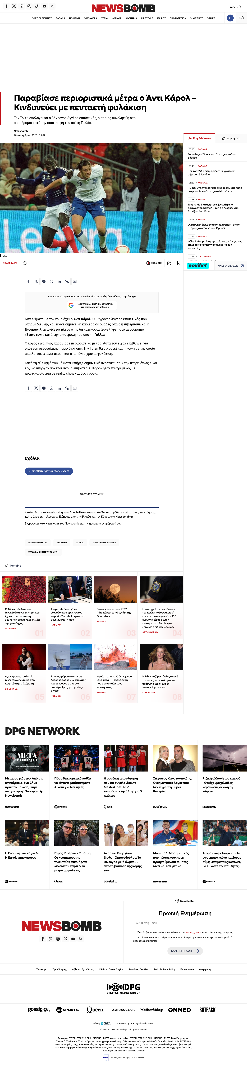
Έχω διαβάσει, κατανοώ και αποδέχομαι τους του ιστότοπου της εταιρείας (185, 932)
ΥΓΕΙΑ (104, 18)
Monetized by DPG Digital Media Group (135, 1023)
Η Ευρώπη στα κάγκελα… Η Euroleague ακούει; (24, 855)
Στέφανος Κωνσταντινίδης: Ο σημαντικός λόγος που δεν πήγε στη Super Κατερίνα (172, 784)
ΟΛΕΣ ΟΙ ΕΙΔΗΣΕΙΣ (42, 18)
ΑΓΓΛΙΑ (80, 542)
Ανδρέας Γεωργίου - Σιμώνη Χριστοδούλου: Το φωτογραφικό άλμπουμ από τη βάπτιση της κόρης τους (122, 861)
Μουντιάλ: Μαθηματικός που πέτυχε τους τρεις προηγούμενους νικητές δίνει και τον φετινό (171, 859)
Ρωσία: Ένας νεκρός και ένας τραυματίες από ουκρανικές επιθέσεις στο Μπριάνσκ (215, 189)
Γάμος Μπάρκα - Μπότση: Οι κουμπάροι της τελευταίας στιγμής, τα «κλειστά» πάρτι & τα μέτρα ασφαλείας (72, 861)
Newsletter (52, 523)
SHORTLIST (196, 18)
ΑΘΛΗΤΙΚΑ (131, 18)
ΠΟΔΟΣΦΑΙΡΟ (10, 263)
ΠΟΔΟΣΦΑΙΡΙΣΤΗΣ (37, 542)
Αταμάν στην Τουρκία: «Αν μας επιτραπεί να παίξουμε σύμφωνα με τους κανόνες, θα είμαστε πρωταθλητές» (222, 859)
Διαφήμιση (205, 969)
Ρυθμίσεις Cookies (138, 969)
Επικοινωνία (187, 969)
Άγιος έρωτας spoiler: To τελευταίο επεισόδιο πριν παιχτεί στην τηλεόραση (20, 680)
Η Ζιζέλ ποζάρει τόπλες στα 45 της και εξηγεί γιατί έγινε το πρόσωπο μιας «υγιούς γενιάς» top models (160, 682)
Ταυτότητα (41, 969)
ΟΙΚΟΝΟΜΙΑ (90, 18)
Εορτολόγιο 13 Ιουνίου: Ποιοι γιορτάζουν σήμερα (212, 156)
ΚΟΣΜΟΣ (116, 18)
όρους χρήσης (193, 932)
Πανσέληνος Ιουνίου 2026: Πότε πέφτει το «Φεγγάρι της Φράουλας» (114, 612)
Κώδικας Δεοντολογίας (111, 969)
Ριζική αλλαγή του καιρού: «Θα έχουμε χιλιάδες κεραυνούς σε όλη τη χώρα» (222, 784)
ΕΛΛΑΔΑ (60, 18)
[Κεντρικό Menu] (241, 17)
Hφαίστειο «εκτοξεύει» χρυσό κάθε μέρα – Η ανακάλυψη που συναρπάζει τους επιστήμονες (114, 682)
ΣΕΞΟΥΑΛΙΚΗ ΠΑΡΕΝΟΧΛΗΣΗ (43, 552)
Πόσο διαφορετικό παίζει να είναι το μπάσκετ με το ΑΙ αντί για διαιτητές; (72, 782)
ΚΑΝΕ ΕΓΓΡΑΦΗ (185, 951)
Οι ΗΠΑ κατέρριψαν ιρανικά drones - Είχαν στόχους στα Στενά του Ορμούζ (214, 226)
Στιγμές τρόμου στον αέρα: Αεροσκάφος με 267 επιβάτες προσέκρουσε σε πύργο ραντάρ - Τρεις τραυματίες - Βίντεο (68, 683)
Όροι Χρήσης (60, 969)
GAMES (211, 18)
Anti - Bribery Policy (164, 969)
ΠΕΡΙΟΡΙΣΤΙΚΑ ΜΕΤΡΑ (104, 542)
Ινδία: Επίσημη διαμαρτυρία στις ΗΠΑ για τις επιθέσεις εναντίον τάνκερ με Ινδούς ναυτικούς (214, 245)
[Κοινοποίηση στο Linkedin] (59, 281)
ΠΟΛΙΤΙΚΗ (74, 18)
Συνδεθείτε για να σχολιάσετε (49, 471)
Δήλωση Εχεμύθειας (83, 969)
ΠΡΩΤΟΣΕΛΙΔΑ (178, 18)
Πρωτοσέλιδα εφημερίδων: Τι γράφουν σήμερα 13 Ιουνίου (211, 172)
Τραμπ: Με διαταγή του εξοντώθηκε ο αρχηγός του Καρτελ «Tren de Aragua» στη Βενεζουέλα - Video (68, 614)
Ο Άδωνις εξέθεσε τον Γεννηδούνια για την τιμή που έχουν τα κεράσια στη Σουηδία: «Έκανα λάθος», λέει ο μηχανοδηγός (22, 616)
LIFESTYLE (147, 18)
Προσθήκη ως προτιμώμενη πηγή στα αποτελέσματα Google (90, 305)
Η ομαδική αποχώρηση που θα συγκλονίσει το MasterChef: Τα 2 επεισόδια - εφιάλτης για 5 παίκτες (123, 786)
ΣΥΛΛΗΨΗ (62, 542)
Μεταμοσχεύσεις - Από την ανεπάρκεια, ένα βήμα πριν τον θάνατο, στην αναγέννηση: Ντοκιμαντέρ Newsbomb (24, 786)
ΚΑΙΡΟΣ (161, 18)
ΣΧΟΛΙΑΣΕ (154, 263)
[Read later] (178, 263)
